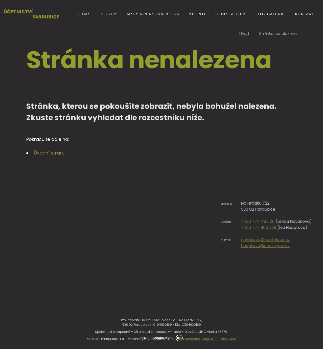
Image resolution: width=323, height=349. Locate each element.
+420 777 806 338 (283, 227)
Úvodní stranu (49, 153)
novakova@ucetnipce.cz (289, 240)
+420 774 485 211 (282, 221)
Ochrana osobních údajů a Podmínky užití (203, 343)
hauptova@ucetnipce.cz (289, 246)
